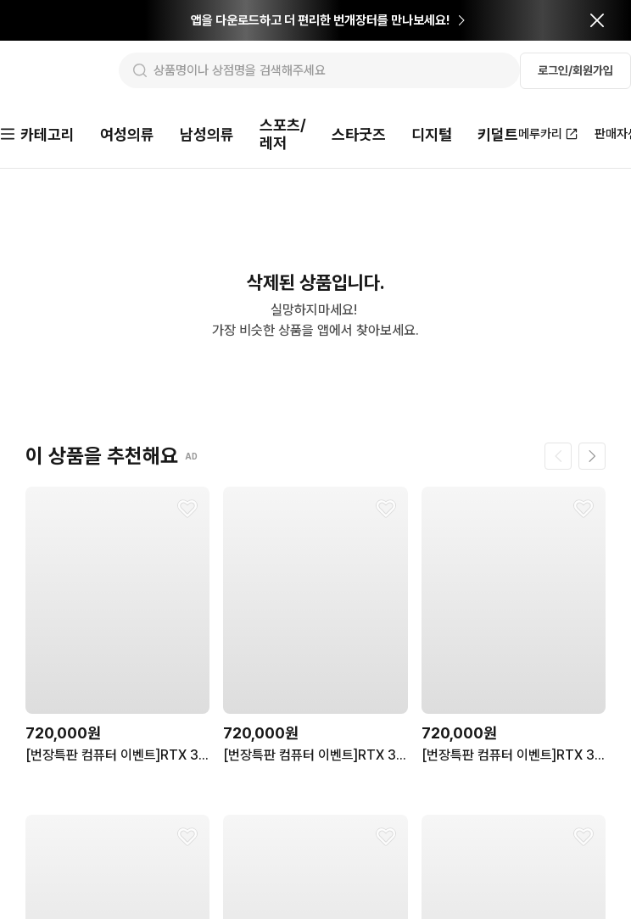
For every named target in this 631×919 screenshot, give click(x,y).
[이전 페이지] (558, 457)
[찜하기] (187, 510)
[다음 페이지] (592, 457)
